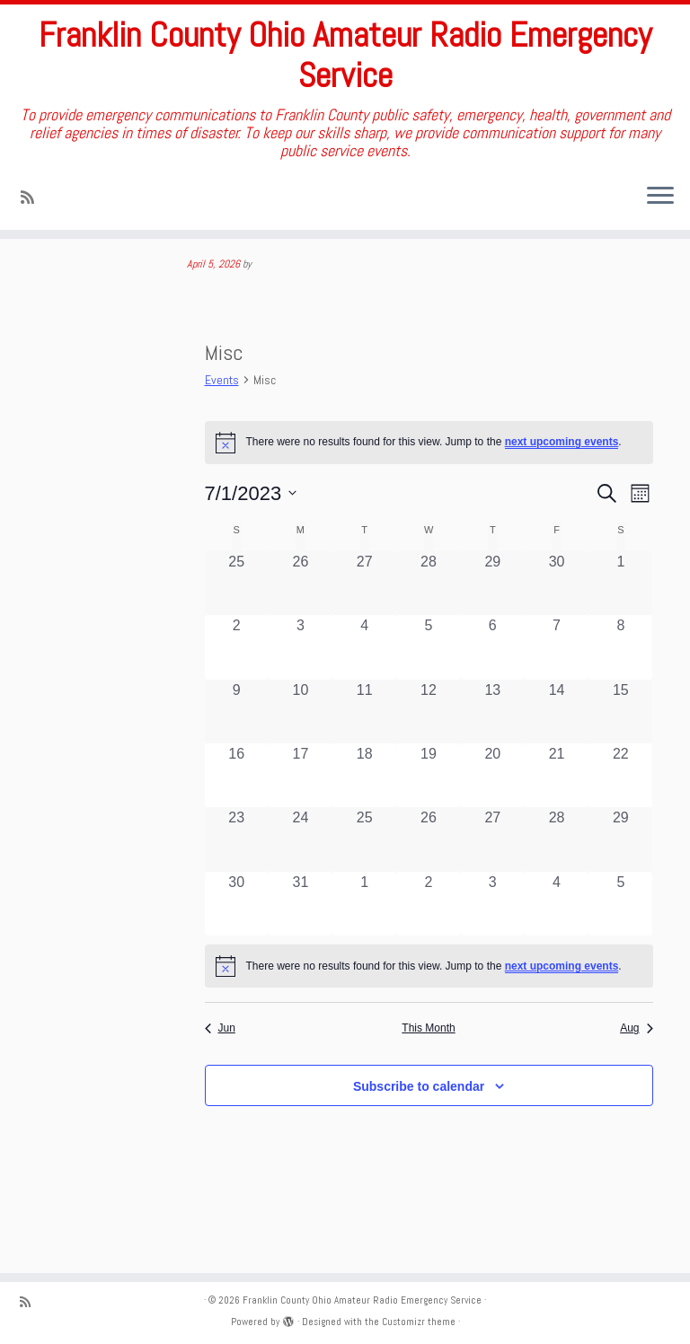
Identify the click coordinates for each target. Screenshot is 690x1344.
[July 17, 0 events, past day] (300, 824)
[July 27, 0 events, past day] (493, 887)
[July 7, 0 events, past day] (556, 696)
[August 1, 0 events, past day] (364, 952)
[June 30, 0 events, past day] (556, 631)
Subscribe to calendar (418, 1135)
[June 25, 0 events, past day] (237, 631)
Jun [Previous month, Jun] (220, 1076)
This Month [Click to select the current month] (428, 1076)
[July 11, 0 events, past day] (364, 760)
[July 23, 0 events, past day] (237, 887)
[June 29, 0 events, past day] (493, 631)
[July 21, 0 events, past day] (556, 824)
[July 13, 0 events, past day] (493, 760)
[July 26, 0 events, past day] (428, 887)
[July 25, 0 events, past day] (364, 887)
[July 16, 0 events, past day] (237, 824)
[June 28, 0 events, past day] (428, 631)
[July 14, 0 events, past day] (556, 760)
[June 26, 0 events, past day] (300, 631)
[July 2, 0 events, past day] (237, 696)
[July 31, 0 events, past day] (300, 952)
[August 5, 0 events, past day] (620, 952)
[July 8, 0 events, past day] (620, 696)
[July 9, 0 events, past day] (237, 760)
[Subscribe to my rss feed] (33, 202)
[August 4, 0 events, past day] (556, 952)
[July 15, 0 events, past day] (620, 760)
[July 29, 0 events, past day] (620, 887)
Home (33, 274)
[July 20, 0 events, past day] (493, 824)
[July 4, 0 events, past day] (364, 696)
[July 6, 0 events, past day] (493, 696)
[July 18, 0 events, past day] (364, 824)
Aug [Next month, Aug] (636, 1076)
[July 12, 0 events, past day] (428, 760)
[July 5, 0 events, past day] (428, 696)
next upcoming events (562, 490)
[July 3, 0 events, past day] (300, 696)
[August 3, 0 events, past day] (493, 952)
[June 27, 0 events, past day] (364, 631)
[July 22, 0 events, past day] (620, 824)
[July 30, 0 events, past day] (237, 952)
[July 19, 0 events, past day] (428, 824)
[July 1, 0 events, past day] (620, 631)
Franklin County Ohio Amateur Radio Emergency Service (345, 57)
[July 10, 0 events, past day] (300, 760)
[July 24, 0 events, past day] (300, 887)
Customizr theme (419, 1321)
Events (222, 428)
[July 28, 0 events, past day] (556, 887)
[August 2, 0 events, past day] (428, 952)
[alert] (429, 1014)
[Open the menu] (660, 202)
